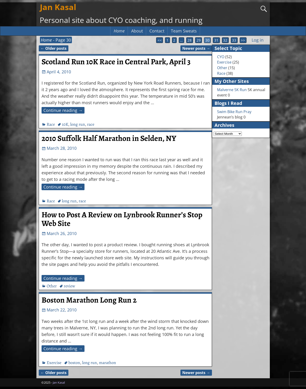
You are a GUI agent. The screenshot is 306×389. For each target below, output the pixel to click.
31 (216, 40)
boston (74, 362)
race (90, 124)
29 (199, 40)
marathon (107, 362)
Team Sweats (184, 31)
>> (243, 40)
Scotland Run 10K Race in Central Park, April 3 (116, 61)
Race (51, 124)
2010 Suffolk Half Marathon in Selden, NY (109, 138)
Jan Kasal (58, 7)
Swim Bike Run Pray (234, 111)
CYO (220, 56)
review (69, 286)
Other (52, 286)
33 (234, 40)
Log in (258, 40)
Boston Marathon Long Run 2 (89, 300)
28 (189, 40)
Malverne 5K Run (232, 89)
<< (160, 40)
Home (119, 31)
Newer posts (196, 48)
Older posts (54, 48)
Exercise (54, 362)
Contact (156, 31)
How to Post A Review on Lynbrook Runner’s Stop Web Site (122, 219)
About (137, 31)
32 (225, 40)
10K (65, 124)
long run (77, 124)
